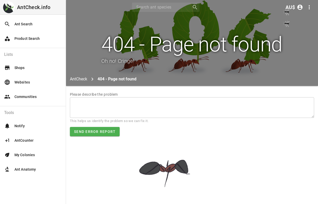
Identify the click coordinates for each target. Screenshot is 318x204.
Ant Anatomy (20, 169)
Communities (20, 97)
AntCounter (19, 140)
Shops (14, 68)
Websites (17, 82)
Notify (14, 126)
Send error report (95, 132)
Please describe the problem (94, 94)
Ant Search (18, 24)
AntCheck (78, 79)
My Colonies (19, 155)
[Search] (160, 7)
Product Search (22, 38)
